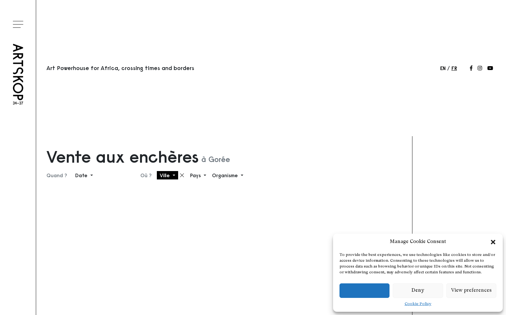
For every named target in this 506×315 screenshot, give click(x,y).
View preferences (471, 290)
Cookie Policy (418, 304)
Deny (417, 290)
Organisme (225, 175)
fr (454, 68)
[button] (493, 242)
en (443, 68)
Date (82, 175)
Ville (165, 175)
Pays (196, 175)
